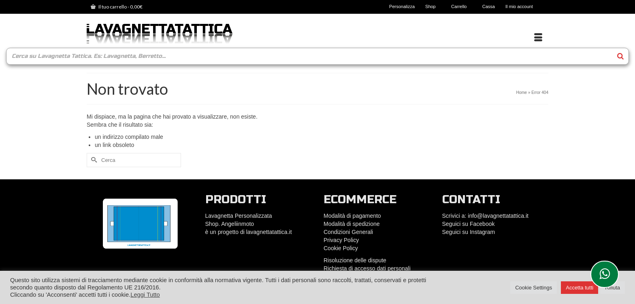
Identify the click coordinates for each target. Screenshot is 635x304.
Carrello (461, 6)
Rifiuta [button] (612, 288)
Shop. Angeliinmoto (230, 224)
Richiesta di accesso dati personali (367, 268)
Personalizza (402, 6)
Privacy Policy (341, 240)
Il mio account (521, 6)
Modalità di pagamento (352, 216)
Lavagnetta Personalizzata (238, 216)
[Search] (620, 56)
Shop (433, 6)
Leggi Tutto (145, 294)
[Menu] (538, 38)
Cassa (488, 6)
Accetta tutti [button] (579, 288)
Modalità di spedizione (352, 224)
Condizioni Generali (348, 232)
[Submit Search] (93, 160)
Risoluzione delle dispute (355, 260)
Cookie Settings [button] (533, 288)
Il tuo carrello (117, 7)
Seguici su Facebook (468, 224)
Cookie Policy (341, 248)
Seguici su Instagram (468, 232)
